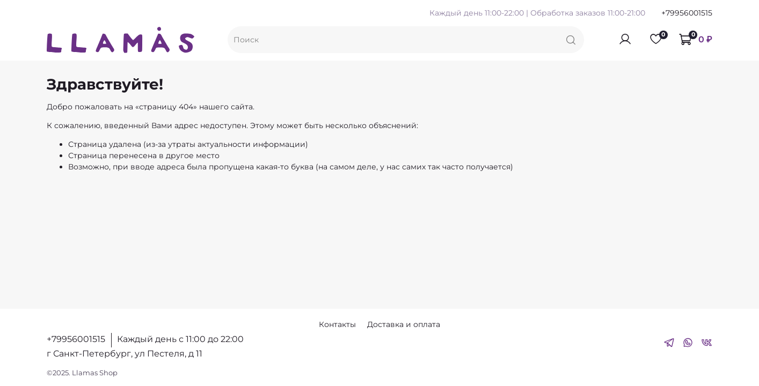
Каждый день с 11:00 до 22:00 (180, 339)
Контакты (337, 324)
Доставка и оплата (403, 324)
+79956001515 (686, 13)
